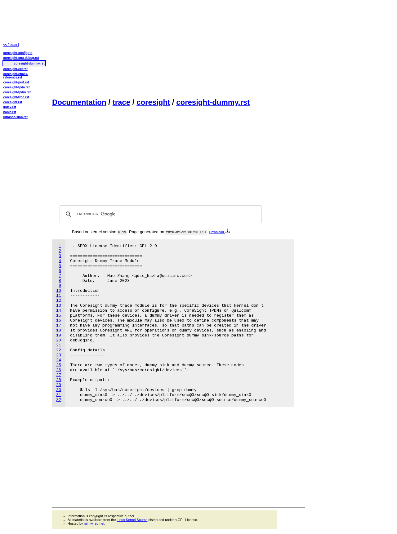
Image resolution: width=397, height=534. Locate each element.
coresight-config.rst (18, 53)
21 (58, 345)
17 (58, 325)
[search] (159, 214)
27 (58, 375)
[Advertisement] (178, 48)
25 (58, 365)
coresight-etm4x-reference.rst (16, 75)
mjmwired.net (94, 523)
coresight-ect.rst (15, 69)
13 (58, 305)
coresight (153, 102)
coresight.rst (12, 102)
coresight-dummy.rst (213, 102)
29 (58, 385)
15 (58, 315)
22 (58, 350)
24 (58, 360)
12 (58, 300)
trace (121, 102)
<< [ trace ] (11, 45)
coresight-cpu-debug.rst (21, 58)
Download (219, 232)
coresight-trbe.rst (16, 97)
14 (58, 310)
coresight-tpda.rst (16, 87)
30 (58, 390)
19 (58, 335)
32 (58, 400)
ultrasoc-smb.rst (15, 117)
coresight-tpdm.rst (17, 92)
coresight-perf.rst (16, 82)
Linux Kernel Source (132, 520)
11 (58, 295)
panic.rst (9, 112)
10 (58, 290)
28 (58, 380)
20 (58, 340)
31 (58, 395)
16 (58, 320)
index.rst (9, 107)
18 (58, 330)
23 (58, 355)
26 (58, 370)
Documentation (79, 102)
